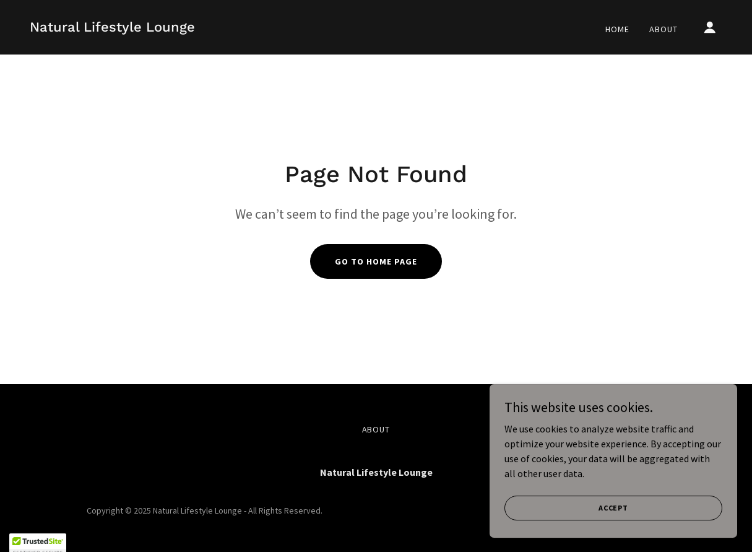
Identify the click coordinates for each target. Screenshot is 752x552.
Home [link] (617, 29)
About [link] (663, 29)
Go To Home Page (376, 261)
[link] (112, 28)
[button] (710, 27)
